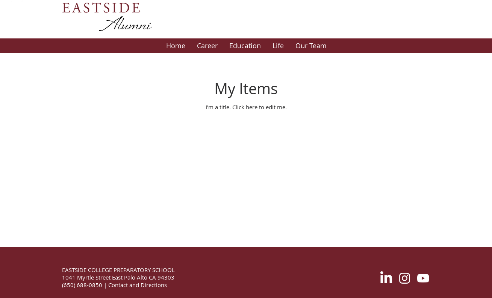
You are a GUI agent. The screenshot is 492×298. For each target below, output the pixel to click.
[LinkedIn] (386, 278)
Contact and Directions (137, 285)
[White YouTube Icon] (423, 278)
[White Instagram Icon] (404, 278)
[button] (207, 45)
